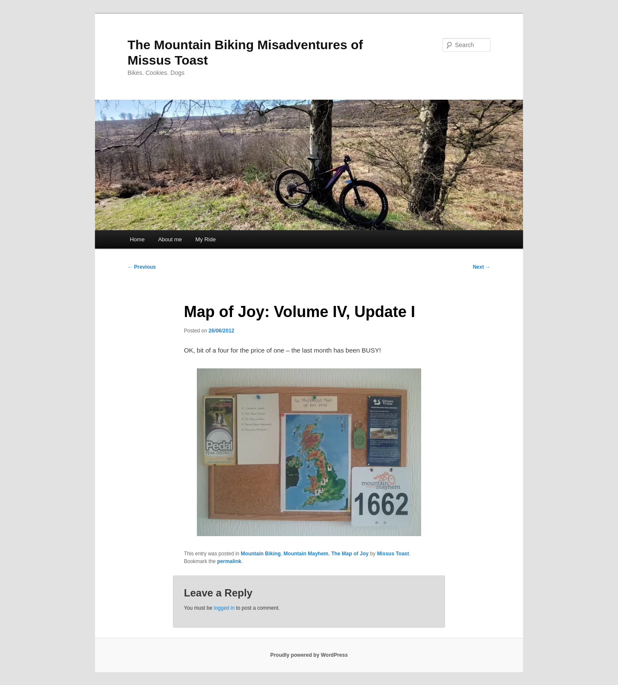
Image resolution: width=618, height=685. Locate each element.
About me (170, 239)
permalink (229, 561)
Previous (142, 267)
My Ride (206, 239)
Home (137, 239)
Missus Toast (393, 554)
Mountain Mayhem (306, 554)
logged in (224, 608)
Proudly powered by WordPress (309, 655)
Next (481, 267)
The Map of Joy (349, 554)
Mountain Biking (261, 554)
